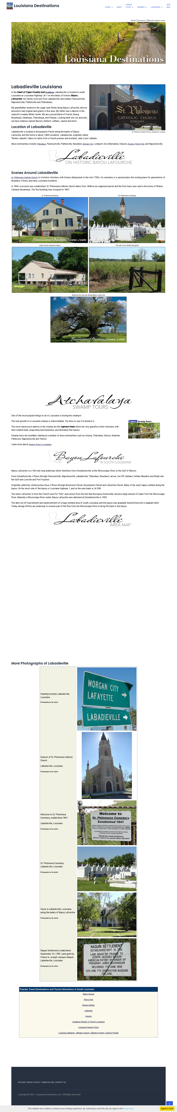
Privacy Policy (128, 1109)
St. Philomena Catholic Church (24, 177)
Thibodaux (41, 144)
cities (107, 7)
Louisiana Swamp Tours (88, 1027)
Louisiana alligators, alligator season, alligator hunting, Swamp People (88, 1033)
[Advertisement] (88, 73)
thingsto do (129, 6)
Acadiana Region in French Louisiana (88, 1022)
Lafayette (88, 1011)
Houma (131, 144)
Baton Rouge (88, 994)
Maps (119, 7)
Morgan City (88, 144)
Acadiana (49, 92)
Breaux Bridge (88, 1005)
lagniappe (155, 7)
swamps (141, 7)
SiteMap (168, 6)
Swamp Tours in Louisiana (40, 444)
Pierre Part (139, 144)
